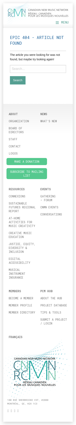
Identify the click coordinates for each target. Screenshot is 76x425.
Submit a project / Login (53, 321)
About (13, 114)
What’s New (48, 121)
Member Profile (20, 305)
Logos (13, 153)
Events (45, 189)
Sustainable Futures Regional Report (22, 207)
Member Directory (22, 312)
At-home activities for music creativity (22, 222)
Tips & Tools (50, 312)
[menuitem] (22, 337)
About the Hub (51, 298)
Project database (53, 305)
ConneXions (17, 196)
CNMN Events (49, 207)
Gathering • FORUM (48, 198)
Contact (15, 146)
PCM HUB (46, 291)
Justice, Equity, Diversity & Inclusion (22, 248)
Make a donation (26, 161)
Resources (17, 189)
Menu (62, 22)
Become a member (21, 298)
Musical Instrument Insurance (17, 273)
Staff (13, 139)
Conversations (51, 214)
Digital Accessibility (19, 261)
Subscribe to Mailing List (26, 173)
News (43, 114)
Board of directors (16, 130)
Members (15, 291)
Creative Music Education (20, 235)
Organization (19, 121)
